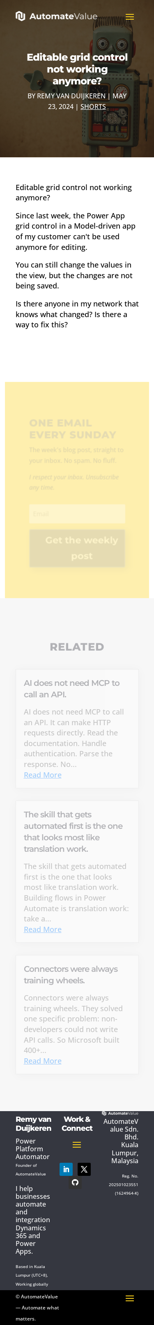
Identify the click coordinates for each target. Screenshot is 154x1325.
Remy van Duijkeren (71, 95)
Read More (43, 775)
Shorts (93, 106)
